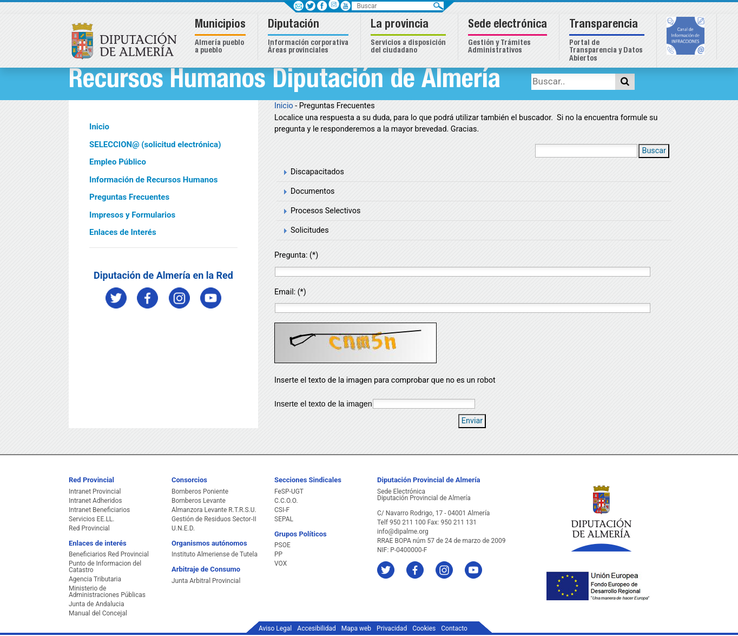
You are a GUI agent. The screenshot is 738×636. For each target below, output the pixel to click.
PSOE (282, 545)
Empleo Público (117, 162)
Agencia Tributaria (95, 579)
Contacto (454, 628)
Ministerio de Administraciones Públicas (107, 591)
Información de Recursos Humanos (153, 180)
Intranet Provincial (95, 491)
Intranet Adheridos (95, 500)
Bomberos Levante (199, 500)
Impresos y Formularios (132, 215)
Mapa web (356, 628)
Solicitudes (310, 230)
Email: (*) (290, 292)
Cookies (424, 628)
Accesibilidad (316, 628)
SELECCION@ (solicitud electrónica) (155, 144)
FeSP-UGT (289, 491)
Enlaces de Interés (122, 232)
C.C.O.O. (286, 500)
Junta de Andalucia (96, 604)
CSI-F (281, 510)
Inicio (99, 127)
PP (278, 554)
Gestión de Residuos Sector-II (214, 519)
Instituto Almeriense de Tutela (215, 554)
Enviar (472, 420)
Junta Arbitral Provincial (206, 581)
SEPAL (283, 519)
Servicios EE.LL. (92, 519)
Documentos (313, 191)
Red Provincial (89, 528)
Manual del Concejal (98, 613)
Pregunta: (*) (296, 255)
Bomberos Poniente (200, 491)
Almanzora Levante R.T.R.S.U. (214, 510)
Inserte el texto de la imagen (323, 403)
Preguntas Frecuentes (129, 197)
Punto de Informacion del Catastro (105, 566)
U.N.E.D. (183, 528)
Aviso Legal (275, 628)
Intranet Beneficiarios (99, 510)
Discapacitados (317, 171)
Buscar (654, 150)
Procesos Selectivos (325, 210)
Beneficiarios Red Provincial (109, 554)
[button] (221, 37)
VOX (280, 563)
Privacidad (392, 628)
